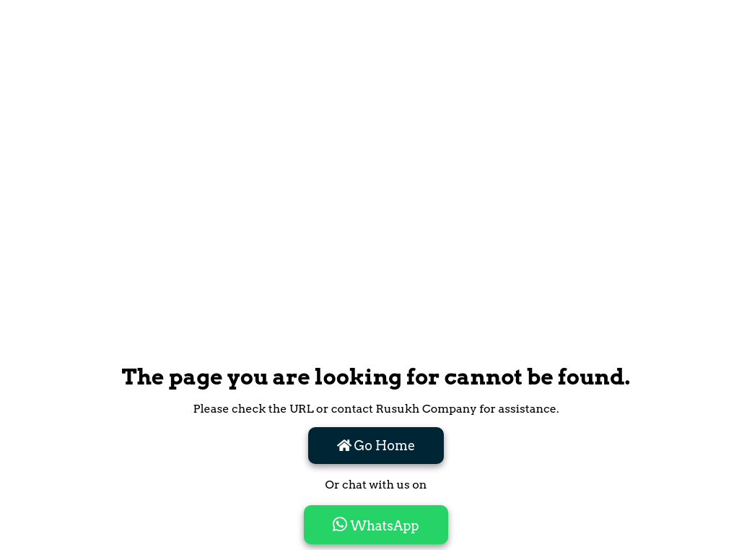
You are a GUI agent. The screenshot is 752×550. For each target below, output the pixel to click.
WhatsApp (376, 524)
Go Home (376, 445)
